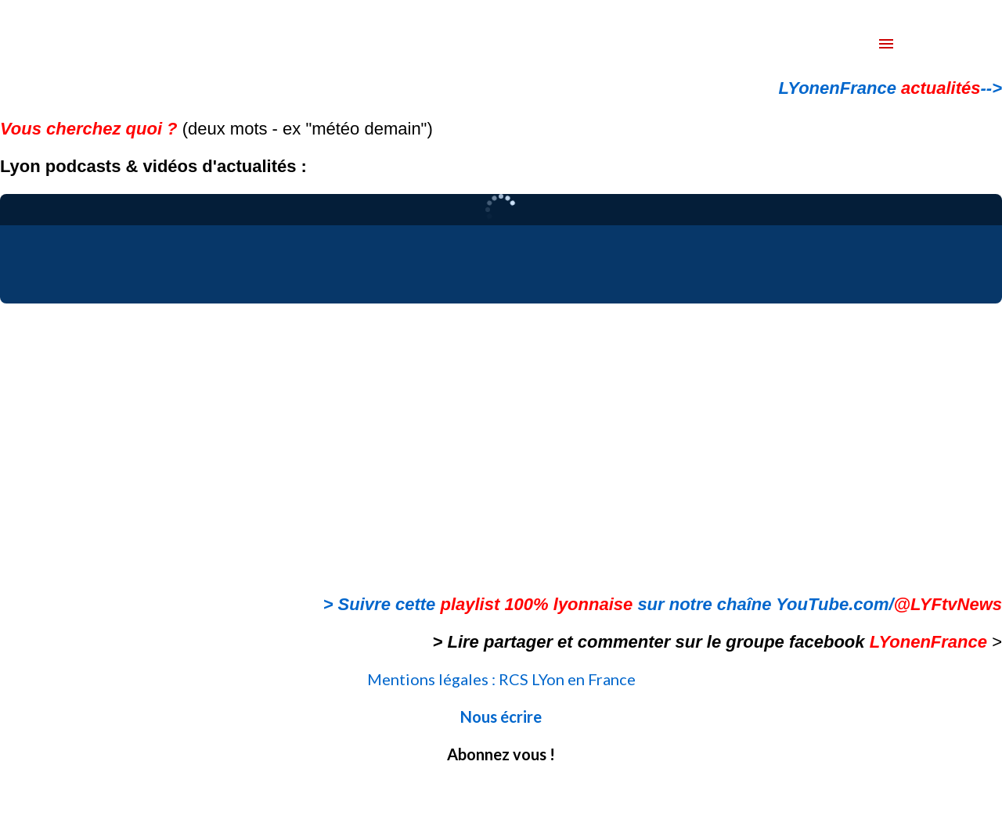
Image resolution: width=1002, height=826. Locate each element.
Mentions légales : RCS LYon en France (501, 679)
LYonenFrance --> (890, 88)
